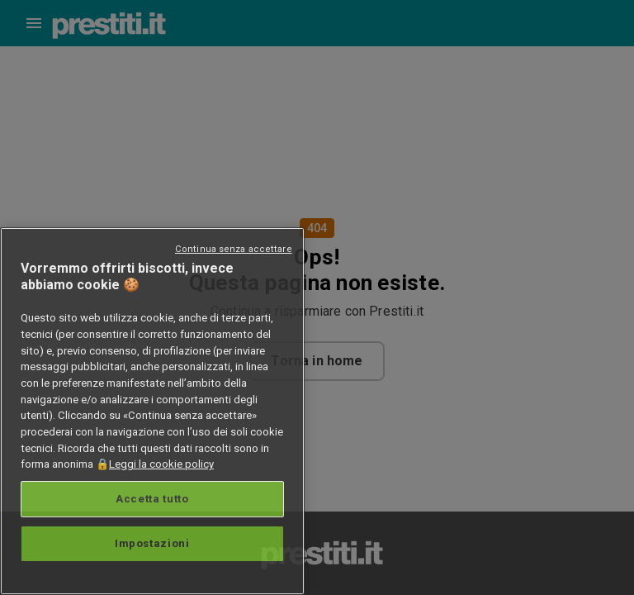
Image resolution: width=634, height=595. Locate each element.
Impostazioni (152, 543)
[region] (152, 411)
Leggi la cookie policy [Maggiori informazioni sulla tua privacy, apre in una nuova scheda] (161, 464)
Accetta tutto (152, 499)
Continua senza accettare (233, 249)
